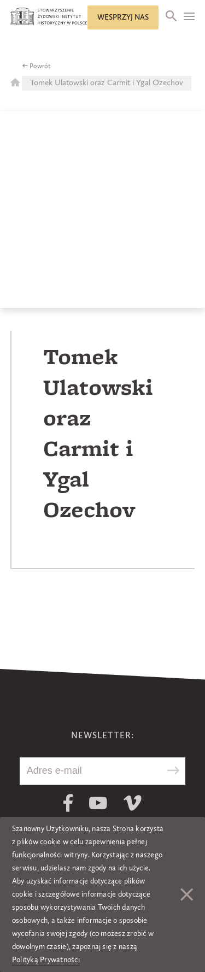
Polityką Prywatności (46, 960)
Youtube (98, 803)
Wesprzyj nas (123, 17)
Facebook (68, 803)
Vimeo (132, 803)
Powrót (40, 66)
